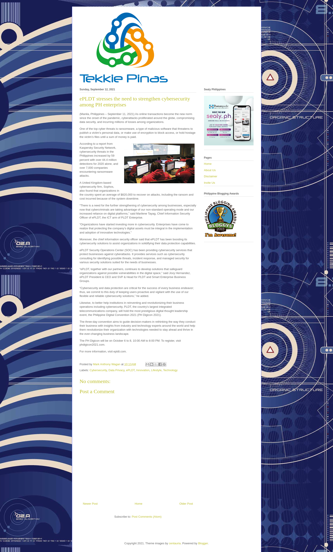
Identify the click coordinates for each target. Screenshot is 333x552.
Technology (170, 370)
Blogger (203, 543)
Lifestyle (156, 370)
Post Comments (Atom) (147, 516)
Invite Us (209, 182)
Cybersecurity (98, 370)
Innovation (142, 370)
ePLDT (130, 370)
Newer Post (90, 503)
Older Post (186, 503)
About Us (210, 170)
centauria (174, 543)
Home (138, 503)
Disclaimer (210, 176)
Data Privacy (117, 370)
